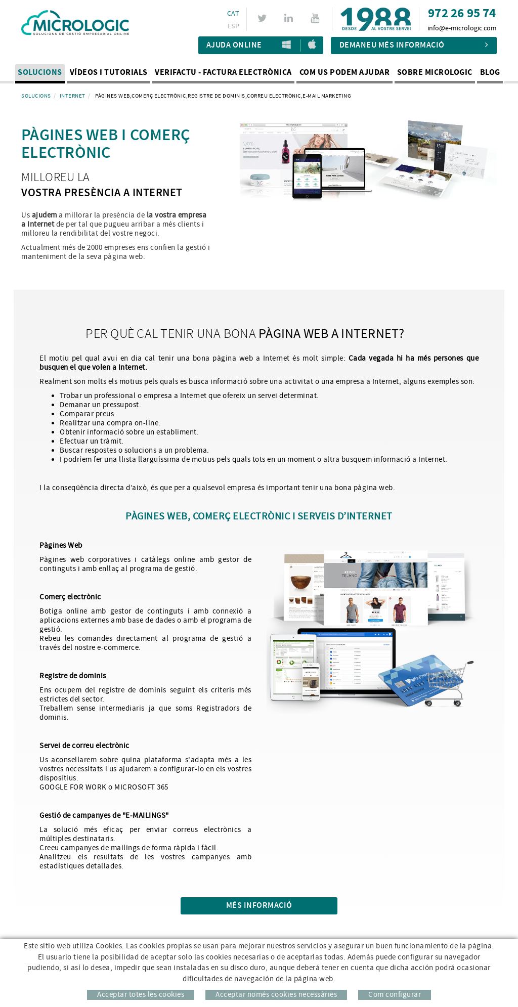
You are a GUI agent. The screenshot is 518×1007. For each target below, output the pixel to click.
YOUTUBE (316, 18)
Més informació (259, 905)
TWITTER (262, 18)
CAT (232, 13)
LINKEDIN (289, 18)
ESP (232, 26)
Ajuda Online (234, 45)
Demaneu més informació (414, 45)
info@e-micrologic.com (462, 28)
